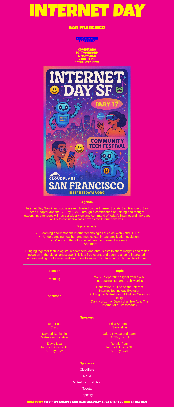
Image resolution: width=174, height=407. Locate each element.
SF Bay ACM (139, 402)
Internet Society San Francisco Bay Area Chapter (83, 402)
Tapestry (87, 395)
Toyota (87, 388)
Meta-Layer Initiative (87, 382)
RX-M (87, 376)
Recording (87, 41)
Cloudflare (87, 369)
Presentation (87, 38)
